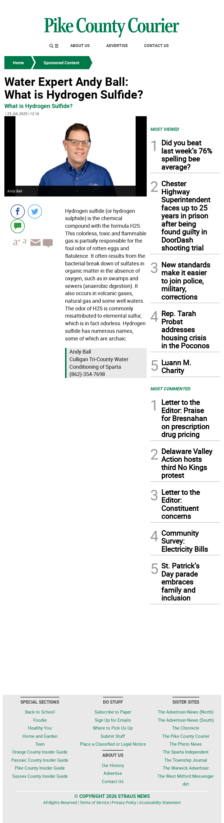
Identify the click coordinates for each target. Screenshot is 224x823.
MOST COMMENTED (170, 389)
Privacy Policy (124, 802)
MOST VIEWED (164, 129)
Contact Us (156, 45)
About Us (80, 45)
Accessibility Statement (160, 802)
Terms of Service (94, 802)
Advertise (117, 45)
